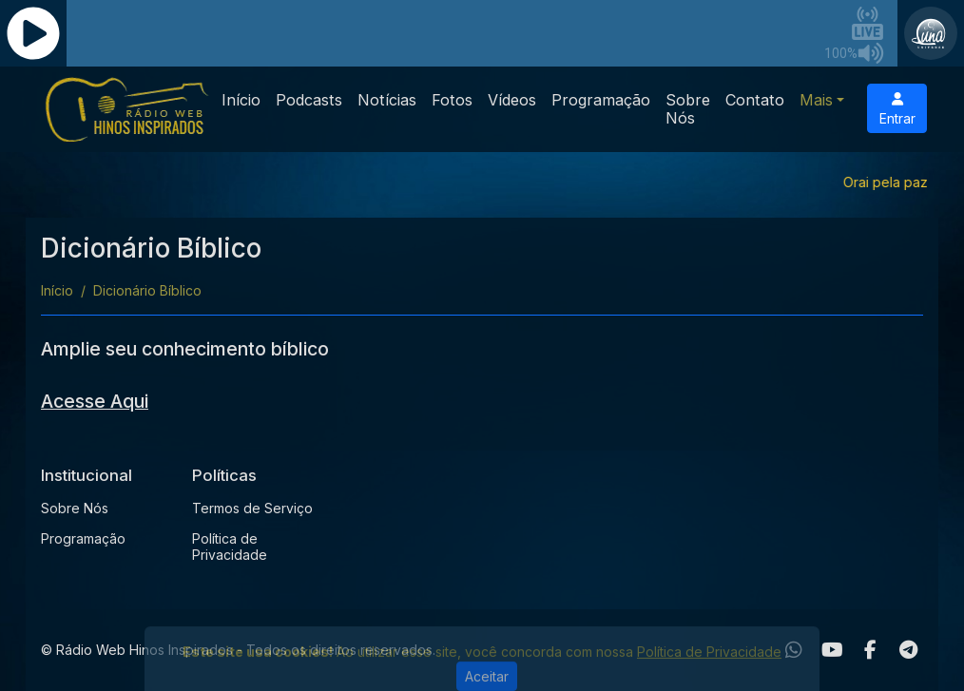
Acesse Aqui (94, 401)
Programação (600, 99)
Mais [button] (816, 99)
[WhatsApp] (793, 650)
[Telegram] (908, 650)
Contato (754, 99)
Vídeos (512, 99)
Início (241, 99)
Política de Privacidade (229, 546)
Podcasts (309, 99)
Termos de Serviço (252, 508)
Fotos (452, 99)
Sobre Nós (687, 108)
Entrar (897, 109)
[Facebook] (870, 650)
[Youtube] (832, 650)
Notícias (386, 99)
